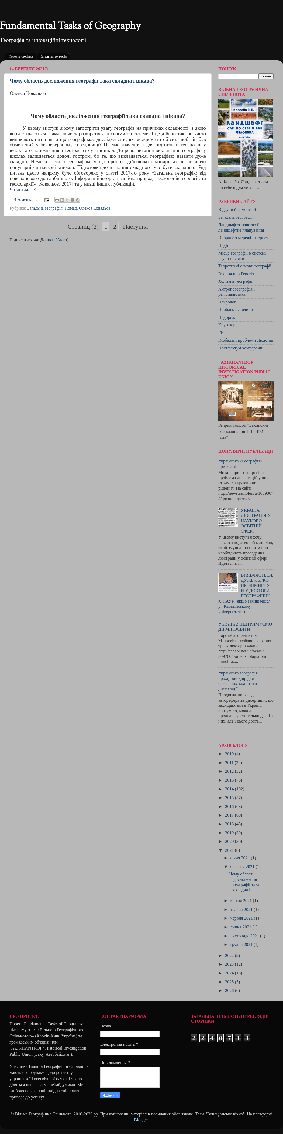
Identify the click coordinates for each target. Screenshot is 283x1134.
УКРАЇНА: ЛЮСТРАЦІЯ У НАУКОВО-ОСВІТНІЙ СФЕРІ (255, 521)
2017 (230, 815)
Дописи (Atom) (54, 240)
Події (223, 245)
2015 (230, 797)
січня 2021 (240, 858)
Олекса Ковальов (95, 208)
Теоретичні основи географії (244, 266)
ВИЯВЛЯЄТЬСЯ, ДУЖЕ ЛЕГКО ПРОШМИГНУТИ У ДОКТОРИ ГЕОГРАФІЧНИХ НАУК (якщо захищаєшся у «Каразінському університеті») (245, 593)
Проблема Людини (235, 309)
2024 (230, 973)
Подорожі (227, 317)
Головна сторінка (21, 56)
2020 (230, 841)
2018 (230, 824)
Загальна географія (53, 56)
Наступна (135, 226)
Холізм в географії (235, 281)
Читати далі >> (23, 189)
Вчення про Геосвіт (236, 273)
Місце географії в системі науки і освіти (242, 256)
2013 (230, 780)
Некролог (227, 302)
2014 (230, 789)
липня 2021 (241, 927)
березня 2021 (243, 866)
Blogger (141, 1120)
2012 (230, 771)
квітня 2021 (241, 900)
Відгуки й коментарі (237, 209)
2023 (230, 964)
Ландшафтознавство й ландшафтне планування (241, 227)
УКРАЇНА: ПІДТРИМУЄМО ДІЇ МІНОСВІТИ (245, 627)
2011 (230, 762)
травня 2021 (242, 909)
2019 (230, 833)
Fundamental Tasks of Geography (70, 26)
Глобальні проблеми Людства (245, 340)
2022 (230, 955)
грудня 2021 (241, 944)
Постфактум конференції (241, 348)
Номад (71, 208)
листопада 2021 (245, 936)
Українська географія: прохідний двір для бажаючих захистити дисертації (238, 681)
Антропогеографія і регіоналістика (236, 292)
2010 (230, 753)
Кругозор (227, 325)
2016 (230, 806)
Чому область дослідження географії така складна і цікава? (82, 81)
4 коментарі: (26, 199)
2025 (230, 982)
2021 (230, 850)
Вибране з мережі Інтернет (243, 237)
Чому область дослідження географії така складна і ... (244, 882)
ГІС (221, 332)
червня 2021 (242, 918)
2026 (230, 990)
